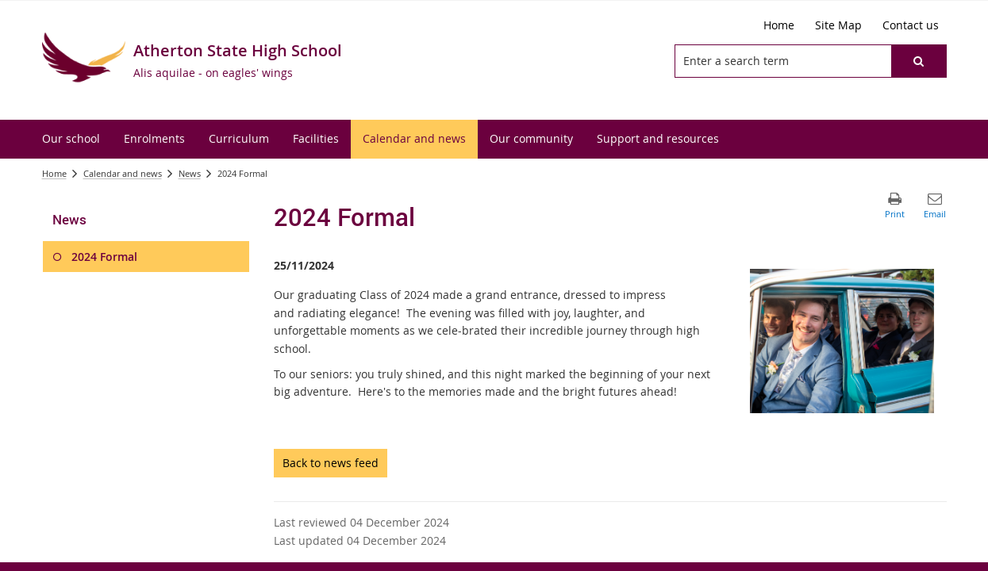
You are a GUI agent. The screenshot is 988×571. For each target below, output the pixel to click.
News (190, 173)
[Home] (778, 25)
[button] (918, 61)
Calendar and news (122, 173)
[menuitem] (71, 139)
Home (54, 173)
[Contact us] (911, 25)
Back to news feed (331, 462)
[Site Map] (838, 25)
